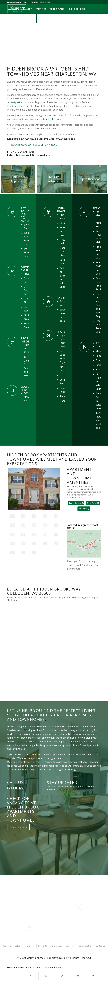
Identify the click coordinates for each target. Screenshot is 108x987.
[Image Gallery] (76, 503)
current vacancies (26, 134)
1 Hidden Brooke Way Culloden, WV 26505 (23, 2)
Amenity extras (15, 102)
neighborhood (53, 119)
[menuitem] (14, 9)
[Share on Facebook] (15, 976)
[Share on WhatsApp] (46, 976)
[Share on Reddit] (77, 976)
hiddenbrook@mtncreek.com (33, 155)
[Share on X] (30, 976)
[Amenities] (83, 508)
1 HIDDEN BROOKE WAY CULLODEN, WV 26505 (32, 144)
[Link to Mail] (16, 27)
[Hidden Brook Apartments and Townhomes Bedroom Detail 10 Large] (54, 179)
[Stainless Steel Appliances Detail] (18, 179)
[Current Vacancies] (18, 827)
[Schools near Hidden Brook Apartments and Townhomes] (84, 544)
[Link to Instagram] (12, 27)
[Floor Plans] (93, 503)
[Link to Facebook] (8, 27)
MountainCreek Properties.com (23, 762)
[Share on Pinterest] (62, 976)
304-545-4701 (26, 151)
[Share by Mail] (93, 976)
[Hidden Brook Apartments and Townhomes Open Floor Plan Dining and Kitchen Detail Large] (90, 179)
